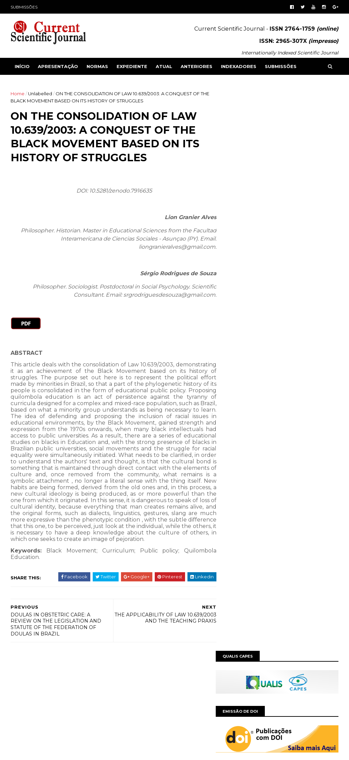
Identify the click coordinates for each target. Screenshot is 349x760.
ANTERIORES (197, 66)
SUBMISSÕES (24, 7)
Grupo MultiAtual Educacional (49, 696)
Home (18, 93)
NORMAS (97, 66)
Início (22, 66)
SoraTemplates (48, 750)
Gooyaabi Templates (115, 750)
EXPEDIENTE (132, 66)
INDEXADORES (239, 66)
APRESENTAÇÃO (58, 66)
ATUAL (164, 66)
